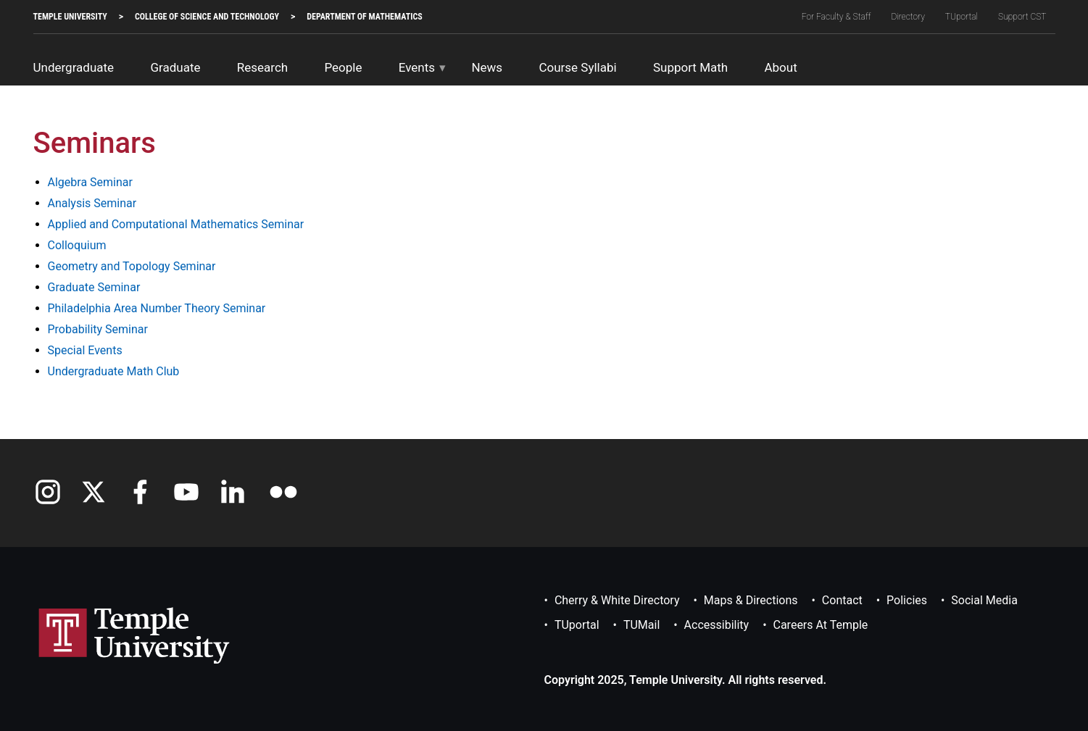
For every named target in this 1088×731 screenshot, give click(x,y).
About (780, 67)
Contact (842, 600)
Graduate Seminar (94, 287)
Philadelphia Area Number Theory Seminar (157, 308)
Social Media (984, 600)
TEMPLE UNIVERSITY (70, 17)
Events (417, 67)
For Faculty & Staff (836, 17)
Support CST (1022, 17)
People (343, 67)
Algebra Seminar (90, 182)
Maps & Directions (751, 600)
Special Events (85, 350)
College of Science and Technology (207, 17)
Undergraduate (74, 67)
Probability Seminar (98, 329)
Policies (906, 600)
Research (262, 67)
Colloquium (77, 245)
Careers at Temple (820, 625)
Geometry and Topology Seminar (132, 266)
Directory (908, 17)
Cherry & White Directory (617, 600)
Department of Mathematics (364, 17)
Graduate (175, 67)
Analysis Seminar (92, 203)
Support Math (690, 67)
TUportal (961, 17)
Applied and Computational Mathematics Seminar (176, 224)
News (486, 67)
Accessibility (716, 625)
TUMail (641, 625)
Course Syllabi (577, 67)
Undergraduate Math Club (114, 371)
